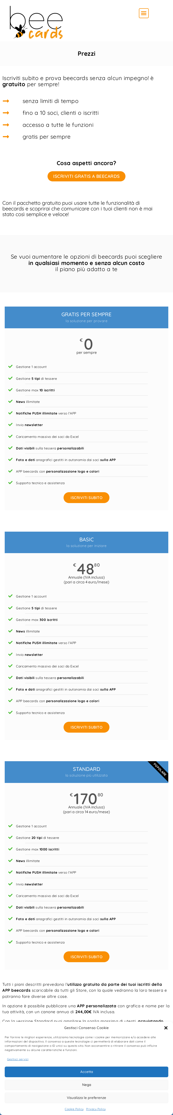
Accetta (86, 1071)
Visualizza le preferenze (86, 1097)
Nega (86, 1084)
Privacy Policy (96, 1109)
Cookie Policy (74, 1109)
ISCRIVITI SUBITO (86, 497)
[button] (166, 1027)
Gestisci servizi (17, 1059)
